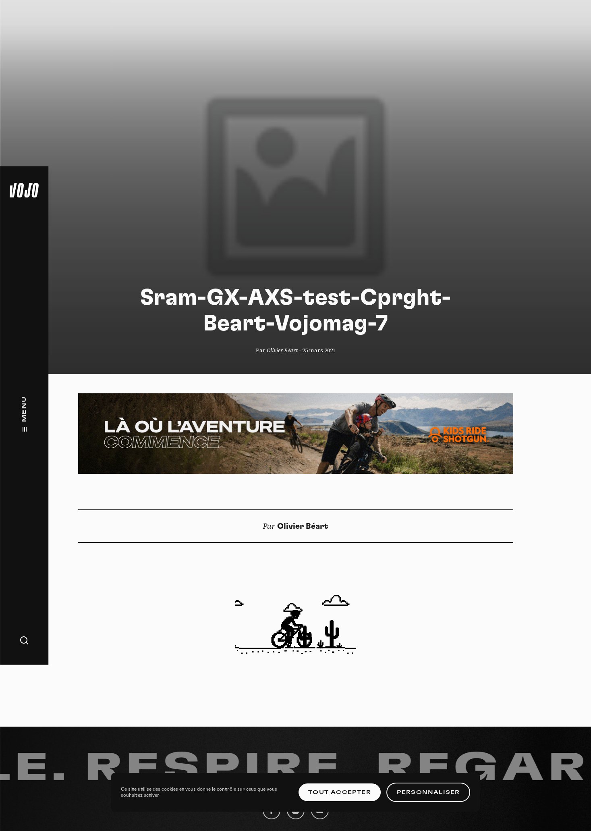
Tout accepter (339, 792)
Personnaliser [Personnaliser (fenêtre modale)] (428, 792)
